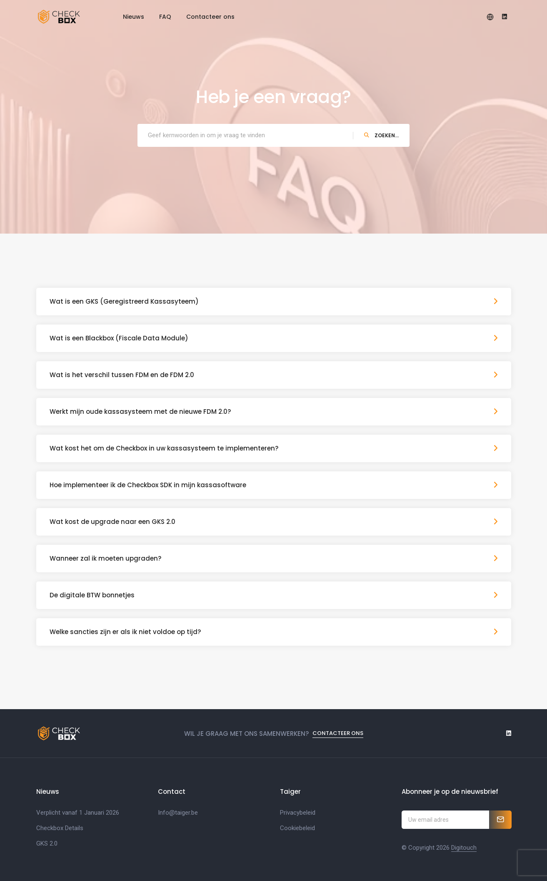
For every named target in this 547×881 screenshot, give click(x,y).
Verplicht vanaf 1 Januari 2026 (77, 812)
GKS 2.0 (46, 843)
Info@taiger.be (178, 812)
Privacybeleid (297, 812)
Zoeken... (381, 135)
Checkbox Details (59, 828)
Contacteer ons (210, 17)
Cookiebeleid (297, 828)
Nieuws (133, 17)
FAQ (165, 17)
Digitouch (464, 847)
